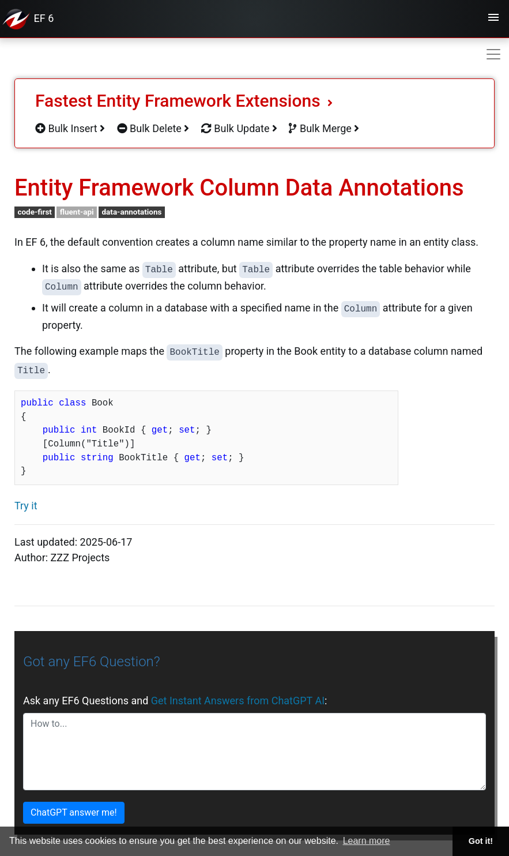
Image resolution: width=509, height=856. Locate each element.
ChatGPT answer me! (74, 812)
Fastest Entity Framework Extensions (184, 101)
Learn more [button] (366, 841)
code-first (34, 211)
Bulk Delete (153, 128)
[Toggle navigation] (493, 19)
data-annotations (131, 211)
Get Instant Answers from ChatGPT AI (238, 700)
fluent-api (77, 211)
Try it (25, 506)
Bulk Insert (70, 128)
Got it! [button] (481, 841)
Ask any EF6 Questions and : (175, 700)
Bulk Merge (324, 128)
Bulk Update (239, 128)
